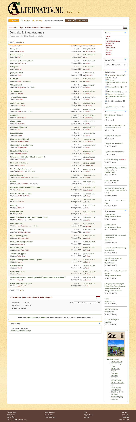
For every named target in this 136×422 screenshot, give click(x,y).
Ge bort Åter (10, 417)
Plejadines (21, 331)
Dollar (19, 75)
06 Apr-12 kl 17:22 (89, 211)
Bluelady (20, 280)
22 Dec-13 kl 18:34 (89, 151)
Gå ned (11, 42)
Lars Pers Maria (23, 177)
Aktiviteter (108, 240)
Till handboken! (16, 91)
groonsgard (88, 75)
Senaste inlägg (90, 46)
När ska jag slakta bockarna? (21, 283)
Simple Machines (22, 419)
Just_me (20, 262)
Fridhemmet (21, 63)
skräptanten (89, 117)
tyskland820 (21, 117)
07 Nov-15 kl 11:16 (89, 109)
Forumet (124, 412)
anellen (20, 220)
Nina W (87, 135)
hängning (13, 205)
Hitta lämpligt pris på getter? (21, 169)
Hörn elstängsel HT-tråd (113, 115)
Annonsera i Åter (50, 417)
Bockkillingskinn (16, 211)
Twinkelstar (21, 256)
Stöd (85, 412)
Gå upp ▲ (126, 419)
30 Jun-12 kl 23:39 (89, 193)
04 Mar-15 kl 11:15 (89, 127)
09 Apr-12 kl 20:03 (89, 205)
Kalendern (125, 415)
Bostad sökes (109, 250)
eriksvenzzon (22, 153)
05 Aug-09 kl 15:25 (89, 277)
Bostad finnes (109, 263)
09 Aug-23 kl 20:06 (89, 49)
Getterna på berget (24, 232)
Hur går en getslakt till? (19, 127)
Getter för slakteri (16, 266)
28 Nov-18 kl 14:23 (89, 61)
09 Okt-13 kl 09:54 (89, 163)
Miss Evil (20, 208)
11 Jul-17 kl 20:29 (88, 85)
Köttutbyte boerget (17, 55)
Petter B (122, 160)
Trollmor (87, 63)
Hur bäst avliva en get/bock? (21, 193)
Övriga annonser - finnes (113, 217)
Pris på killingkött (16, 248)
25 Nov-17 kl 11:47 (89, 79)
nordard (87, 184)
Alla (30, 81)
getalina (20, 171)
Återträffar (108, 322)
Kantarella (21, 202)
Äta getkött (14, 115)
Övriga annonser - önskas (113, 291)
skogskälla (21, 87)
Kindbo (107, 203)
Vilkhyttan (20, 190)
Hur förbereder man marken (114, 201)
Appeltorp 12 (21, 286)
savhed (20, 99)
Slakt (12, 199)
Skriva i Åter (48, 415)
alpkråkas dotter (23, 141)
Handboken (125, 417)
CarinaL (87, 238)
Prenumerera (11, 415)
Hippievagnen (22, 147)
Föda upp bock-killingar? (19, 139)
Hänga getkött (15, 121)
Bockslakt (14, 79)
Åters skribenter (50, 412)
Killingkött (14, 67)
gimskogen (21, 51)
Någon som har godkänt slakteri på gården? (26, 260)
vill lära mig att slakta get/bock (21, 61)
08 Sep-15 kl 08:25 (89, 115)
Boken (107, 117)
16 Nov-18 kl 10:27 (89, 67)
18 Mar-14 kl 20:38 (89, 145)
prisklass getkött (16, 73)
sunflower (118, 136)
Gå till (71, 303)
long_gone (21, 244)
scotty (19, 69)
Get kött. (13, 181)
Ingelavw (88, 226)
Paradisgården (22, 226)
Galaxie (28, 331)
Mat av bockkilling (17, 230)
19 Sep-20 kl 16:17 (89, 55)
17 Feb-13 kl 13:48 (89, 175)
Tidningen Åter (11, 412)
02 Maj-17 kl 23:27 (89, 91)
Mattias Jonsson (90, 51)
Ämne (11, 46)
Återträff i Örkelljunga (112, 319)
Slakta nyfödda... (16, 175)
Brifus (19, 111)
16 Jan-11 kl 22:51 (89, 266)
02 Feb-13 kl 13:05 (89, 188)
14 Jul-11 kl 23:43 (88, 254)
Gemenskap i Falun (111, 309)
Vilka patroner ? (16, 85)
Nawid (19, 268)
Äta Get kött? (15, 109)
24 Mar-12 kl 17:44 (89, 217)
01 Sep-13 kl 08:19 (89, 169)
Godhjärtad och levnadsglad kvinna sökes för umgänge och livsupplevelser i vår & (115, 286)
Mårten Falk (115, 180)
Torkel (108, 193)
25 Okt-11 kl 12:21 (89, 236)
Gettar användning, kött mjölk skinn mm (25, 187)
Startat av (18, 46)
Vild (18, 129)
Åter (80, 12)
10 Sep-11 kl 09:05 (89, 242)
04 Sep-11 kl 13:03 (89, 248)
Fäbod (107, 180)
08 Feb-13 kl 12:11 (89, 181)
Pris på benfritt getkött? (19, 236)
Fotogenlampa (110, 144)
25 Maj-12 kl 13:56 (89, 199)
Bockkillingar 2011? (17, 271)
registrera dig (32, 317)
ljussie (19, 214)
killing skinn (14, 49)
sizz (18, 57)
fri (120, 128)
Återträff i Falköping (114, 92)
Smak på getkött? (16, 223)
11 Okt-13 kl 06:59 (89, 157)
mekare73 (120, 144)
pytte (19, 81)
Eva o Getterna (22, 184)
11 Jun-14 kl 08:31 (89, 133)
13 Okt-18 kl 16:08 (89, 73)
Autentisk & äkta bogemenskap (115, 248)
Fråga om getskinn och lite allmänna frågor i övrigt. (29, 217)
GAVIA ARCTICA (23, 196)
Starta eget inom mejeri (115, 87)
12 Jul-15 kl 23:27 (88, 121)
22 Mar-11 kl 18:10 (89, 260)
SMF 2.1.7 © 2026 (12, 419)
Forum (70, 12)
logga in (44, 317)
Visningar (78, 46)
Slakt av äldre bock (17, 103)
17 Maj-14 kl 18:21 (89, 139)
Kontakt (86, 417)
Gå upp (11, 290)
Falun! (107, 299)
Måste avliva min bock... (19, 163)
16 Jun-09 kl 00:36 (89, 283)
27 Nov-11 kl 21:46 (89, 230)
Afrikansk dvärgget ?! (18, 254)
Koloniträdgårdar (116, 361)
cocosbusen (21, 159)
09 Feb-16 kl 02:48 (89, 103)
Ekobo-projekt (109, 301)
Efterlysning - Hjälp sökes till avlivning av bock (27, 157)
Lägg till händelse (111, 107)
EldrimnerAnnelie (110, 172)
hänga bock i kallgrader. (19, 151)
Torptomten (21, 105)
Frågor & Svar (88, 415)
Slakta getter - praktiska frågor (21, 145)
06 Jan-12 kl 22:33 (89, 224)
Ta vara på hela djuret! (18, 97)
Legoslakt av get (16, 133)
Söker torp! (108, 136)
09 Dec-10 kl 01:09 (89, 271)
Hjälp (120, 419)
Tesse (19, 274)
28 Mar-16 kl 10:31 (89, 97)
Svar (72, 46)
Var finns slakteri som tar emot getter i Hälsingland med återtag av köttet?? (38, 277)
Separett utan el (110, 152)
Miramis (14, 331)
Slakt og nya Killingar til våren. (21, 242)
